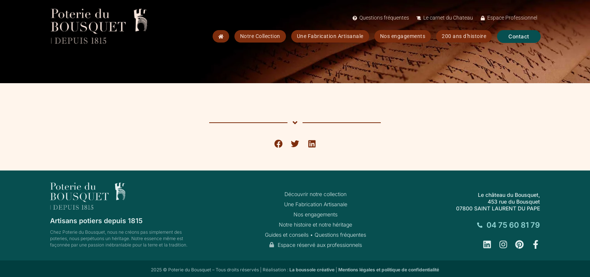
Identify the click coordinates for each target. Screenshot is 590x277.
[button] (278, 144)
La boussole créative (312, 269)
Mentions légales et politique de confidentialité (388, 269)
